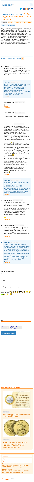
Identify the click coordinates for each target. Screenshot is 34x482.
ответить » (7, 76)
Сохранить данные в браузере (12, 287)
